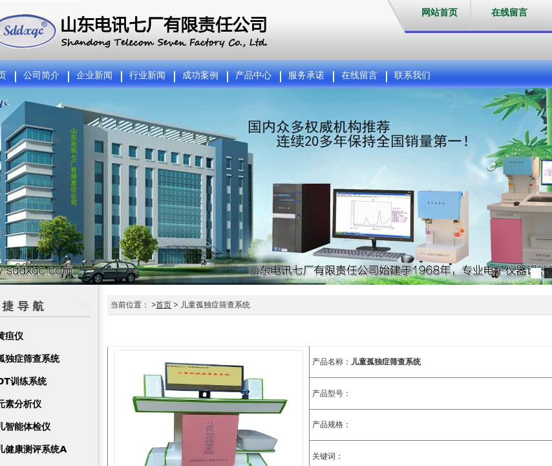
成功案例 (200, 75)
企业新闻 (94, 75)
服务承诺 (306, 75)
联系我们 (412, 75)
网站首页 (439, 12)
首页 (163, 304)
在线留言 (509, 12)
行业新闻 (147, 75)
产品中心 (253, 75)
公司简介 (41, 75)
